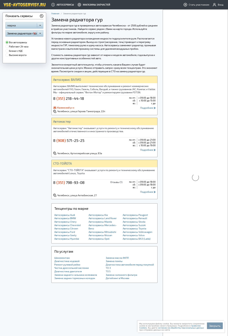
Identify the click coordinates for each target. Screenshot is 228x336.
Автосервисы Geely (65, 235)
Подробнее (148, 107)
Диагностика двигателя (68, 271)
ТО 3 (108, 267)
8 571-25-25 (68, 140)
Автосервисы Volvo (134, 235)
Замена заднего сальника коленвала (75, 274)
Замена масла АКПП (117, 257)
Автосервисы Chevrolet (67, 225)
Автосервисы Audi (64, 214)
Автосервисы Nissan (100, 235)
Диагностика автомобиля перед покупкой (130, 264)
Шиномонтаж (62, 257)
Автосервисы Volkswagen (137, 231)
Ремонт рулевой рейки (67, 264)
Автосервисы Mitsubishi (102, 231)
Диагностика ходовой (67, 261)
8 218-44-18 (68, 98)
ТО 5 (108, 271)
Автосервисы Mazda (100, 221)
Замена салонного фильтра (121, 274)
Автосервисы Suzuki (134, 225)
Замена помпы (114, 261)
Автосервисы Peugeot (135, 214)
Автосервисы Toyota (134, 228)
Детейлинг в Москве (117, 278)
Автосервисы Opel (99, 238)
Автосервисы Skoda (134, 221)
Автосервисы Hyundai (66, 238)
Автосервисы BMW (65, 218)
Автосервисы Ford (64, 231)
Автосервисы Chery (65, 221)
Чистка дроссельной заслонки (71, 267)
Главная (55, 13)
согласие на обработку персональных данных (181, 327)
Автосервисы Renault (135, 218)
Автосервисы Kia (98, 214)
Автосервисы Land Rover (103, 218)
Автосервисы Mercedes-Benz (103, 227)
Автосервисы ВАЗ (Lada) (137, 238)
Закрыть (215, 325)
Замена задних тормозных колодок (74, 278)
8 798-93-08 (69, 182)
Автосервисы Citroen (66, 228)
